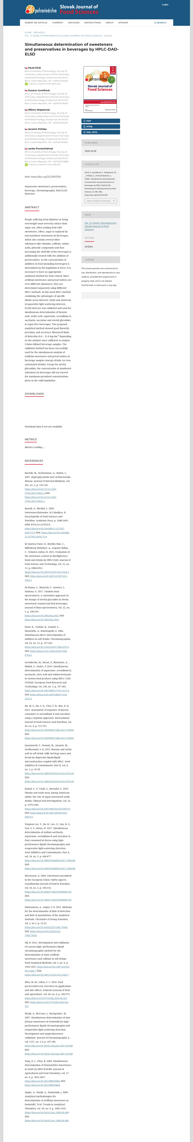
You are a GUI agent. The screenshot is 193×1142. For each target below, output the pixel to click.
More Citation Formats (98, 201)
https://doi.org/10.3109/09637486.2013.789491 (49, 730)
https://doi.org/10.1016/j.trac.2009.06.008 (47, 1112)
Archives (74, 22)
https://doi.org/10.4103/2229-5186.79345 (46, 927)
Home (28, 32)
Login (165, 4)
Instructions (92, 22)
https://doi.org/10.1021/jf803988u (42, 1081)
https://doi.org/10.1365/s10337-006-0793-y (47, 647)
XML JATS (91, 132)
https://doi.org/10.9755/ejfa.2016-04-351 (46, 998)
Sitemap (123, 22)
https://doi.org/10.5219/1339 (46, 176)
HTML (89, 126)
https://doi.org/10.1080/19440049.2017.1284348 (50, 860)
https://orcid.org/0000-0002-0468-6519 (44, 165)
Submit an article (36, 22)
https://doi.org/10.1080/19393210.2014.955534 (49, 773)
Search (160, 22)
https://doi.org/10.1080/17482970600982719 (48, 891)
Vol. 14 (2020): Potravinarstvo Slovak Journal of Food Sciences (63, 35)
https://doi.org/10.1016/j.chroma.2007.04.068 (49, 1045)
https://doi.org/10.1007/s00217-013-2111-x (47, 690)
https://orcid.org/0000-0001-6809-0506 (45, 84)
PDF (88, 121)
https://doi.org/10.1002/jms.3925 (42, 615)
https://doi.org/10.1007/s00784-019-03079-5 (48, 808)
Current (57, 22)
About (110, 22)
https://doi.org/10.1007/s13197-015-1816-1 (47, 572)
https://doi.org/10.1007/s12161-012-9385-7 (47, 974)
